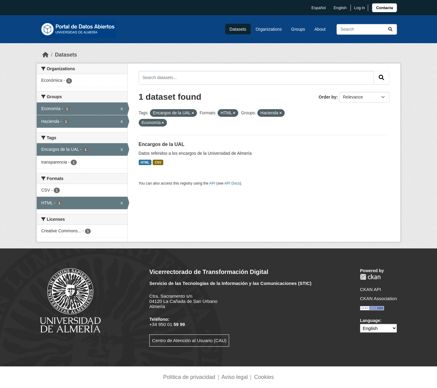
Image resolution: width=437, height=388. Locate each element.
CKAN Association (378, 298)
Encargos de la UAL (162, 144)
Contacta (384, 7)
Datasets (237, 29)
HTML (145, 162)
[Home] (45, 55)
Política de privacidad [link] (189, 377)
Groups (298, 29)
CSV (158, 162)
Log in (359, 7)
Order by (327, 97)
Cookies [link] (264, 377)
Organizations (269, 29)
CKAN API (370, 289)
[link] (384, 7)
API (212, 183)
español (318, 7)
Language (370, 320)
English (340, 7)
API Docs (232, 183)
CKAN (370, 277)
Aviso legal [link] (235, 377)
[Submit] (390, 29)
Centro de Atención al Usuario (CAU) (189, 340)
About (320, 29)
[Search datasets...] (367, 29)
